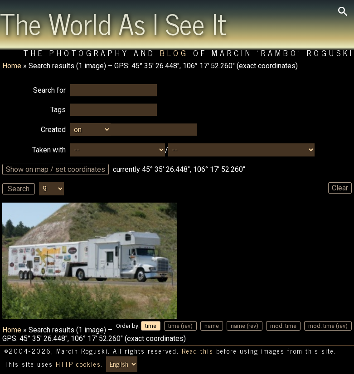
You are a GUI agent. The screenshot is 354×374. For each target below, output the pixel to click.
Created (53, 129)
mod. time (283, 325)
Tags (58, 109)
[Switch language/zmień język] (121, 364)
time (151, 325)
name (211, 325)
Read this (197, 351)
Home (11, 66)
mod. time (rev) (328, 325)
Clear (340, 188)
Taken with (49, 150)
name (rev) (244, 325)
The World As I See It (113, 23)
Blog (174, 52)
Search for (49, 90)
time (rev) (180, 325)
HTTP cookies (78, 364)
